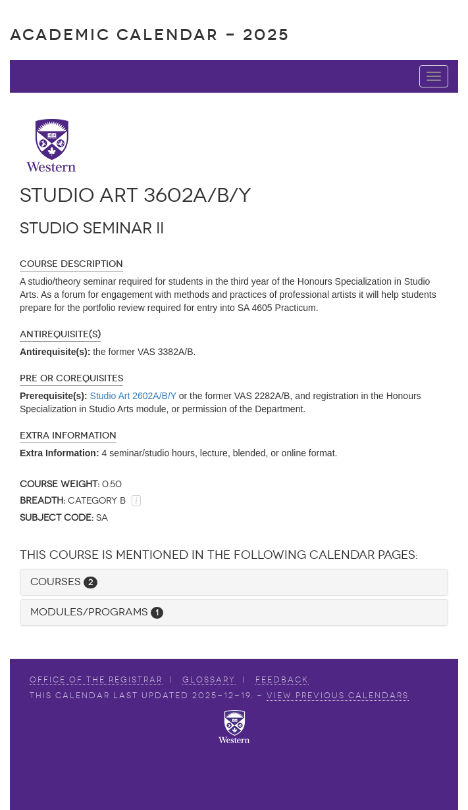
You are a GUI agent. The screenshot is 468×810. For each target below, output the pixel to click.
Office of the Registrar (96, 679)
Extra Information (68, 435)
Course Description (71, 264)
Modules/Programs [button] (96, 612)
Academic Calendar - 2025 (150, 34)
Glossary (209, 679)
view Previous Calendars (338, 695)
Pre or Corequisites (71, 378)
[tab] (234, 582)
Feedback (282, 679)
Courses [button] (63, 581)
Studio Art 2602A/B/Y (133, 396)
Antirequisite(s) (60, 334)
